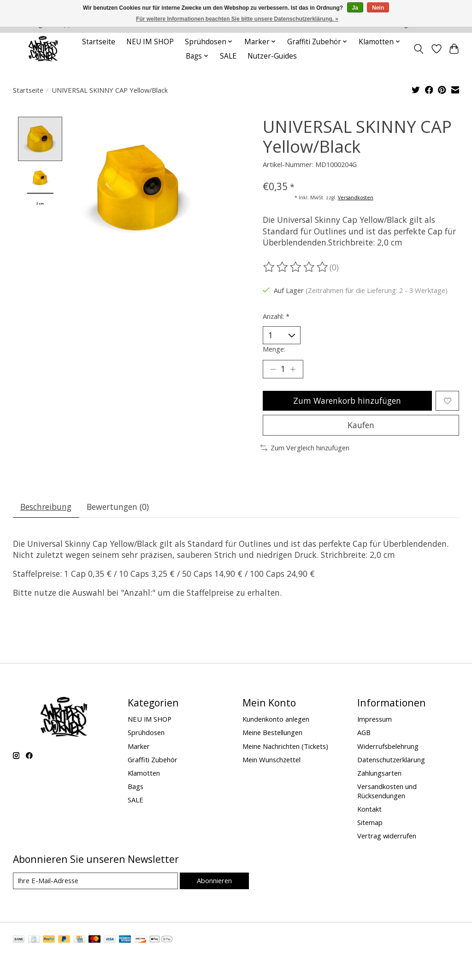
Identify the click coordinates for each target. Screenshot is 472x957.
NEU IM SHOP (150, 42)
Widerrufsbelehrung (388, 746)
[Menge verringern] (272, 369)
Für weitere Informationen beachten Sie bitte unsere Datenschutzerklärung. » (237, 19)
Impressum (374, 719)
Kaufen (361, 425)
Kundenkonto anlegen (275, 719)
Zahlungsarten (379, 773)
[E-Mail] (95, 881)
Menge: (274, 348)
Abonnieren (214, 880)
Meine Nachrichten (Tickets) (285, 746)
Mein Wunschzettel (271, 759)
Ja (355, 8)
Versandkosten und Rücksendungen (387, 791)
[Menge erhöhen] (292, 369)
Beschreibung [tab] (45, 506)
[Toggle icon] (418, 49)
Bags (135, 786)
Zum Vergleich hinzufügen (304, 447)
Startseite (98, 42)
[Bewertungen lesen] (296, 267)
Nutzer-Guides (272, 56)
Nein (378, 8)
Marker (139, 746)
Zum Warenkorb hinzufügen (347, 400)
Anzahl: (276, 316)
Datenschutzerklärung (391, 759)
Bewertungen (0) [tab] (118, 506)
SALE (228, 56)
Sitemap (370, 822)
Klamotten (144, 773)
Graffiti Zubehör (152, 759)
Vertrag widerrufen (386, 835)
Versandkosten (355, 197)
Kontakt (369, 808)
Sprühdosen (146, 732)
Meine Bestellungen (272, 732)
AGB (364, 732)
